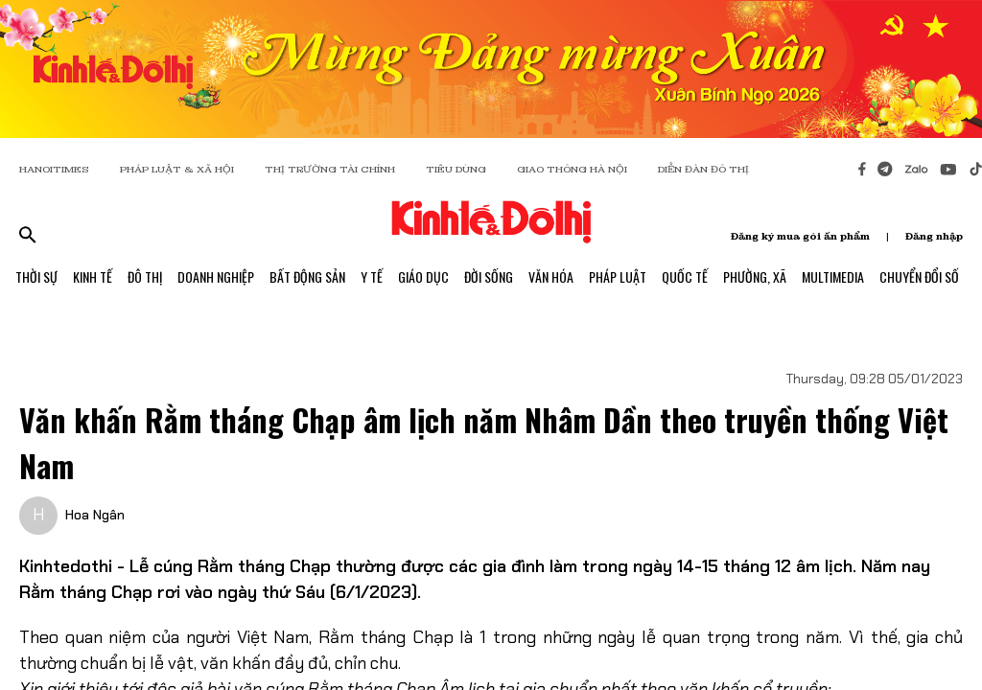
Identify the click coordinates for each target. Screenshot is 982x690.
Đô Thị (145, 276)
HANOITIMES (54, 169)
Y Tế (372, 276)
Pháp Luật (617, 276)
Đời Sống (488, 276)
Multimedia (833, 276)
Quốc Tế (685, 276)
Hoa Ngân (95, 514)
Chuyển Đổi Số (919, 276)
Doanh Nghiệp (215, 276)
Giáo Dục (423, 276)
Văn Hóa (550, 276)
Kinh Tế (92, 276)
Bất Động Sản (307, 276)
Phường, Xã (754, 276)
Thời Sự (36, 276)
